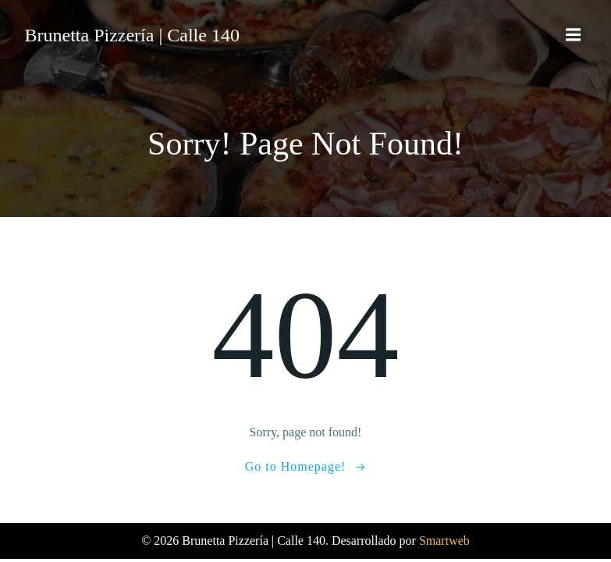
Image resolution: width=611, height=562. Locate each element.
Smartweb (444, 540)
